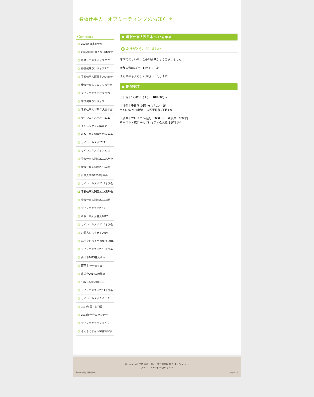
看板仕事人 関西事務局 (156, 364)
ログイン (234, 372)
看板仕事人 (92, 372)
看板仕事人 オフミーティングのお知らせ (125, 19)
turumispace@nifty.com (161, 367)
